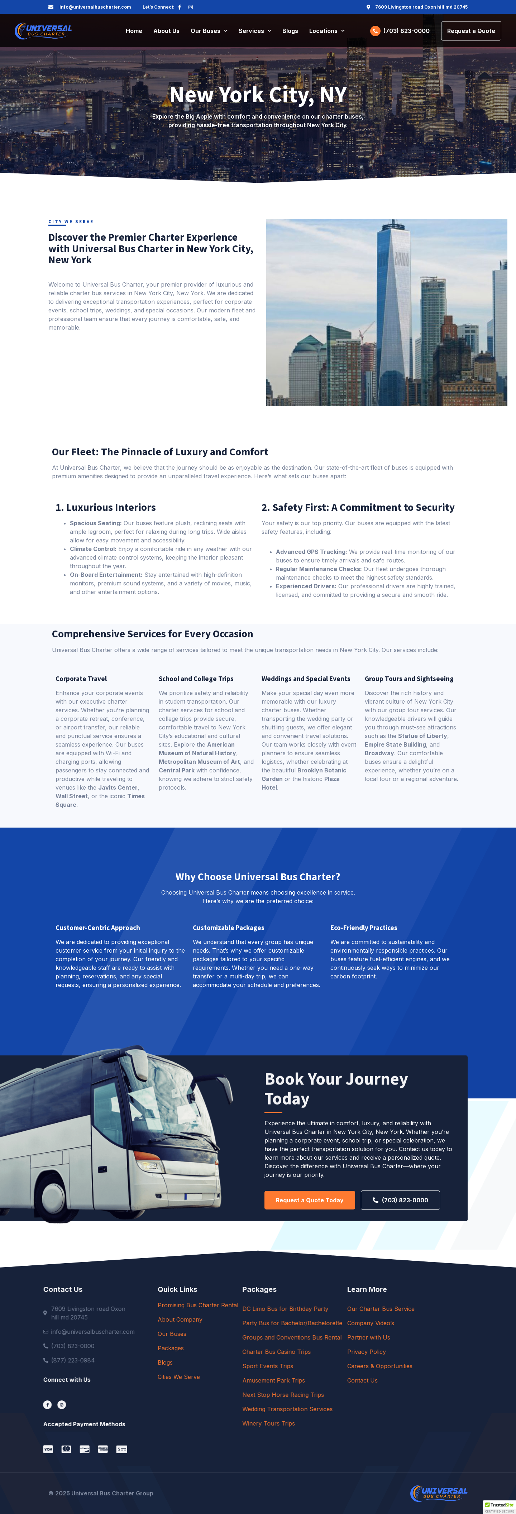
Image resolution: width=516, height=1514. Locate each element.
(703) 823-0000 (406, 30)
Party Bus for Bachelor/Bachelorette (370, 1323)
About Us (166, 30)
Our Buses (209, 30)
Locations (327, 30)
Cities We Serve (241, 1376)
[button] (499, 1507)
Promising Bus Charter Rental (260, 1305)
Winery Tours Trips (346, 1423)
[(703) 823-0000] (375, 31)
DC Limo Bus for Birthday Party (363, 1308)
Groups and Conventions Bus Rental (370, 1337)
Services (255, 30)
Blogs (290, 30)
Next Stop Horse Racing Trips (361, 1394)
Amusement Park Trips (351, 1380)
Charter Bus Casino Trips (354, 1351)
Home (134, 30)
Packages (233, 1348)
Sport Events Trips (345, 1366)
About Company (242, 1319)
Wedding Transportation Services (365, 1409)
